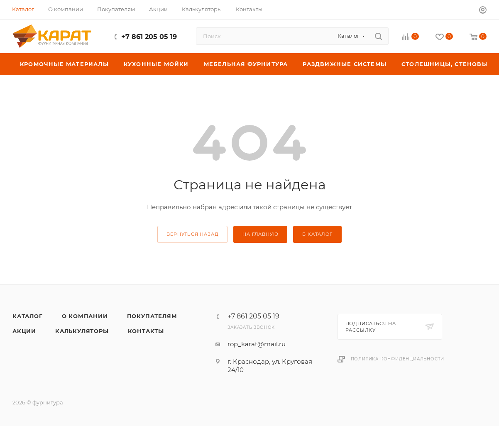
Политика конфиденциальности (398, 359)
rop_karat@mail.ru (256, 344)
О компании (85, 316)
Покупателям (152, 316)
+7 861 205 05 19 (149, 37)
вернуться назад (192, 234)
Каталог (27, 316)
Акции (24, 331)
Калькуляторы (82, 331)
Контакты (146, 331)
